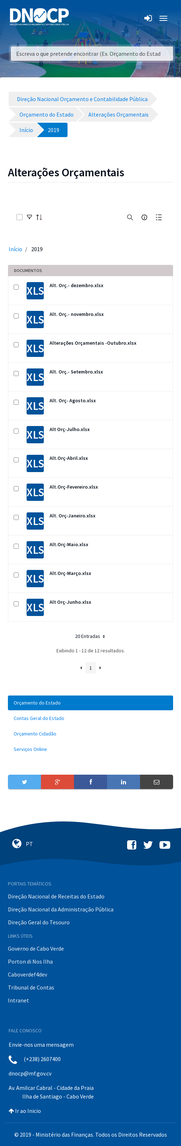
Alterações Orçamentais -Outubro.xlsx (93, 343)
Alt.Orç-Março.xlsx (70, 573)
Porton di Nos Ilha (30, 961)
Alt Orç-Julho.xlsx (70, 429)
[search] (130, 217)
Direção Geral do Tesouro (39, 922)
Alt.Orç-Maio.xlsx (69, 544)
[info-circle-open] (144, 217)
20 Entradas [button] (90, 636)
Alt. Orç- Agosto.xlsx (73, 400)
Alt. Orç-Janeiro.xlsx (73, 515)
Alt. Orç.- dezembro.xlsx (76, 285)
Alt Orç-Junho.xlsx (70, 602)
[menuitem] (90, 703)
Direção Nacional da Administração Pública (60, 909)
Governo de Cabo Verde (36, 948)
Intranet (18, 1000)
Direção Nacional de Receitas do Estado (56, 896)
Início (15, 249)
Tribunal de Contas (31, 987)
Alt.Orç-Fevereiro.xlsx (74, 487)
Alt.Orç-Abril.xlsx (69, 458)
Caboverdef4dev (27, 974)
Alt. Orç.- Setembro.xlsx (76, 371)
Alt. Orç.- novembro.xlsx (77, 314)
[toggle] (29, 217)
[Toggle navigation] (78, 18)
